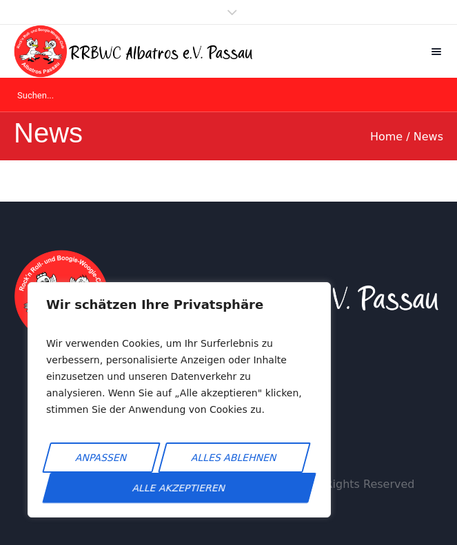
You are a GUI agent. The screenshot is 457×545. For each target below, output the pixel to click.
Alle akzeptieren (179, 487)
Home (386, 136)
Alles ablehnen (234, 457)
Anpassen (101, 457)
